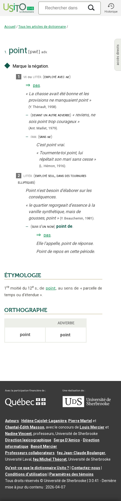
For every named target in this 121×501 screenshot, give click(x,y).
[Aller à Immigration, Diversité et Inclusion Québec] (25, 405)
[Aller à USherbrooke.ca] (87, 406)
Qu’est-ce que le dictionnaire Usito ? (37, 468)
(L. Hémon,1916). (52, 166)
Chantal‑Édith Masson (24, 427)
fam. (34, 136)
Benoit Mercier (44, 446)
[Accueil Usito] (18, 8)
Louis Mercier (92, 427)
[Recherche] (61, 8)
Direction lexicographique (28, 440)
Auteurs (12, 421)
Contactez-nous (85, 468)
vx (25, 77)
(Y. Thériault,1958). (43, 107)
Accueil (9, 27)
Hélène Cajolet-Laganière (44, 421)
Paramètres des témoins (71, 474)
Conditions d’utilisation (26, 474)
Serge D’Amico (67, 440)
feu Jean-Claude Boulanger (81, 453)
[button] (111, 8)
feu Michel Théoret (50, 459)
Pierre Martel (80, 421)
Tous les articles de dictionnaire (42, 27)
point (51, 288)
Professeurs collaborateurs (30, 453)
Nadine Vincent (18, 433)
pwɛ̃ (34, 51)
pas (36, 85)
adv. (44, 52)
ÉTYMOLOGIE (22, 275)
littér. (37, 77)
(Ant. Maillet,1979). (43, 128)
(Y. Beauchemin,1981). (77, 218)
